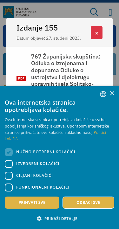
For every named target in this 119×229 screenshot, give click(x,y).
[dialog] (59, 157)
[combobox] (103, 94)
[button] (59, 218)
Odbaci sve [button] (88, 202)
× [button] (111, 93)
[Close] (96, 32)
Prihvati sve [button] (31, 202)
